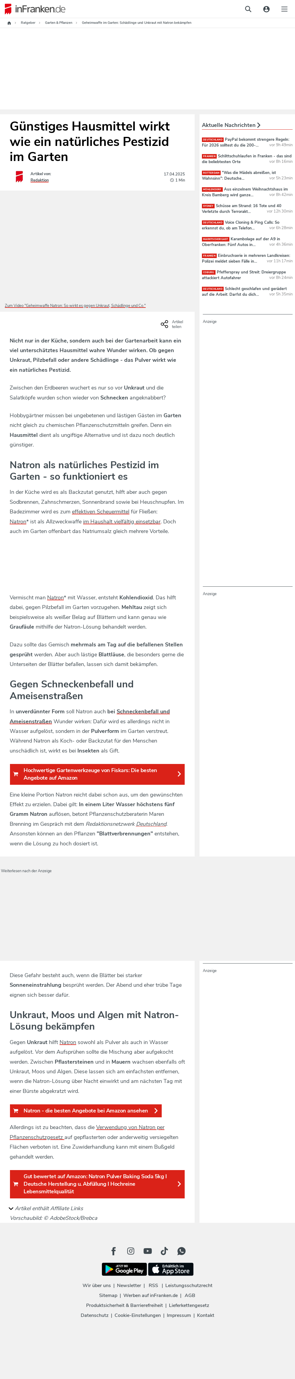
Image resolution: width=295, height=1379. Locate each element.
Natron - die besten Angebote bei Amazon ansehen (86, 1111)
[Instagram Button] (130, 1251)
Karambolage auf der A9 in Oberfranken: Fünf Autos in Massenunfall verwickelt (241, 244)
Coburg (208, 272)
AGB (190, 1295)
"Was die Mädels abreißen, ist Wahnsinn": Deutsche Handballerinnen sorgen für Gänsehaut (239, 178)
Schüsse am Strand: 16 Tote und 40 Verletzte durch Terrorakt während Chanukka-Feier (241, 211)
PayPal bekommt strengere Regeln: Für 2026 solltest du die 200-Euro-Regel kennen (245, 145)
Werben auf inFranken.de (150, 1295)
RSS (153, 1285)
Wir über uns (97, 1285)
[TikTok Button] (164, 1251)
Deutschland (151, 824)
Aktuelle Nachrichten (231, 125)
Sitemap (108, 1295)
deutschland (212, 139)
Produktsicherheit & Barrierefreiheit (124, 1305)
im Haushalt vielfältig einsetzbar (121, 521)
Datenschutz (95, 1315)
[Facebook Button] (113, 1251)
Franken (209, 156)
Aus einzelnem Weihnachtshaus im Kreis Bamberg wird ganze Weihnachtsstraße (245, 195)
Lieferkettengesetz (189, 1305)
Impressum (179, 1315)
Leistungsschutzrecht (188, 1285)
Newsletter (129, 1285)
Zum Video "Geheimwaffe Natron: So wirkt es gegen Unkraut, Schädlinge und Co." (75, 305)
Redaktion (40, 180)
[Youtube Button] (147, 1251)
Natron (18, 521)
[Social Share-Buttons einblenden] (172, 326)
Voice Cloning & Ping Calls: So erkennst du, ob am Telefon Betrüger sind (240, 228)
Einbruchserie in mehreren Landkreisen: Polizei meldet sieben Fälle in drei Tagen (246, 261)
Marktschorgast (215, 239)
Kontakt (205, 1315)
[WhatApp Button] (181, 1251)
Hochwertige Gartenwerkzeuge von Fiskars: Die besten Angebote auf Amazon (97, 774)
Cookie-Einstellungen (138, 1315)
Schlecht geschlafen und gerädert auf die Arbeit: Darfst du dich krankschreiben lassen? (244, 294)
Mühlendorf (212, 189)
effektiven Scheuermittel (100, 511)
